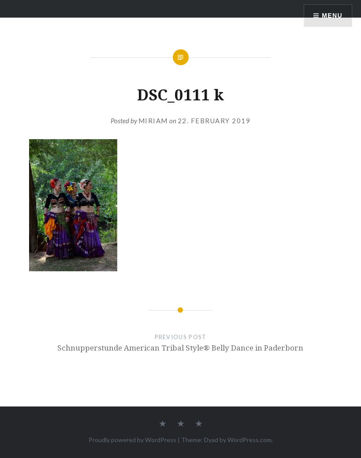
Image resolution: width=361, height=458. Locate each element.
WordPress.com (249, 439)
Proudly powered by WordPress (132, 439)
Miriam (153, 121)
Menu (332, 15)
